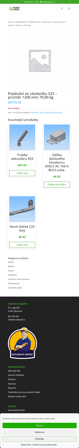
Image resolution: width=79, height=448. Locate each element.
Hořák (11, 270)
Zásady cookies (26, 445)
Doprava (12, 383)
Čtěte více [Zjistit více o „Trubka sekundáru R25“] (22, 173)
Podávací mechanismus (53, 112)
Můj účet (12, 388)
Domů (10, 22)
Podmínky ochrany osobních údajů (45, 445)
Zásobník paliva (15, 287)
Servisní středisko (16, 375)
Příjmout (39, 425)
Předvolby (39, 439)
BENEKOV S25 (35, 22)
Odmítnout (39, 432)
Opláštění (12, 275)
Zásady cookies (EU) (17, 396)
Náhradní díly (14, 370)
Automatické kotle (16, 410)
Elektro (11, 266)
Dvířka (11, 262)
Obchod (11, 379)
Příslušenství (14, 283)
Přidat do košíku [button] (57, 184)
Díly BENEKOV (21, 22)
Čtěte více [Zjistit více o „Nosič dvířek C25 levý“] (22, 244)
